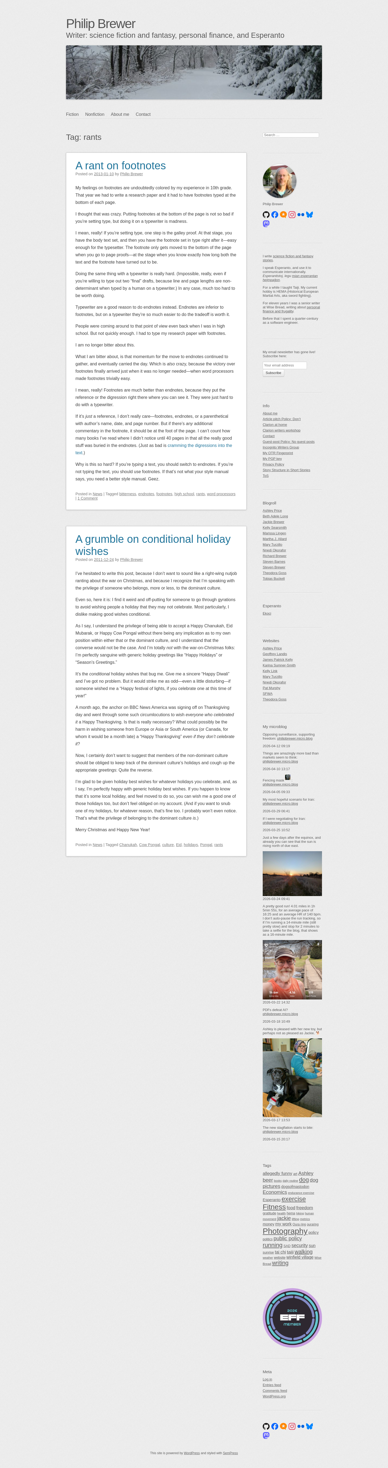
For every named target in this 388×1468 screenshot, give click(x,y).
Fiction (72, 114)
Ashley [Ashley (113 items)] (305, 1173)
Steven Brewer (274, 567)
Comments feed (275, 1391)
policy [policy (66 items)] (314, 1232)
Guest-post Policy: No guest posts (289, 442)
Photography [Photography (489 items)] (285, 1231)
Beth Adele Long (275, 516)
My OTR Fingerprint (278, 453)
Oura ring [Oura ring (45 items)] (299, 1224)
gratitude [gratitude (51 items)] (269, 1213)
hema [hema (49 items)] (291, 1213)
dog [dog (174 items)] (304, 1179)
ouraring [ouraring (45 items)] (312, 1224)
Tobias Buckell (274, 579)
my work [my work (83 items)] (283, 1223)
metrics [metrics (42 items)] (305, 1219)
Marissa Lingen (274, 533)
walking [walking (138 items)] (304, 1252)
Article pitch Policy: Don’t (282, 419)
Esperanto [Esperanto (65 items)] (271, 1200)
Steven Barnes (274, 562)
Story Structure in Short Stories (286, 470)
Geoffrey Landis (275, 654)
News (97, 494)
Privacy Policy (273, 464)
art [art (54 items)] (295, 1174)
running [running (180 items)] (272, 1245)
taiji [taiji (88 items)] (290, 1252)
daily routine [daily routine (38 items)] (290, 1180)
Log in (267, 1379)
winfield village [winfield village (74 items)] (299, 1257)
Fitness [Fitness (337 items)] (274, 1207)
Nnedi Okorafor (274, 550)
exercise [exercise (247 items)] (294, 1199)
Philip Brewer (100, 23)
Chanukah (128, 845)
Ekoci (267, 613)
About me (120, 114)
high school (184, 494)
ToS (266, 476)
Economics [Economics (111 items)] (275, 1192)
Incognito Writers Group (281, 447)
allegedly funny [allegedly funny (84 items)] (277, 1173)
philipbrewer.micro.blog (295, 738)
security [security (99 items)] (300, 1245)
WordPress (192, 1453)
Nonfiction (94, 114)
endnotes (146, 494)
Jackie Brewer (273, 522)
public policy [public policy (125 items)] (287, 1238)
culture (168, 845)
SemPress (230, 1453)
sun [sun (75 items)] (312, 1245)
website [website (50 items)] (279, 1258)
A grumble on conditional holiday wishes (153, 545)
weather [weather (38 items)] (268, 1257)
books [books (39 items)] (278, 1180)
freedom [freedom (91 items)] (304, 1207)
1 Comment (88, 498)
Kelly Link (270, 671)
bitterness (127, 494)
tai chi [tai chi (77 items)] (280, 1252)
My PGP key (272, 459)
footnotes (164, 494)
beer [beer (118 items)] (268, 1180)
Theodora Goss (274, 573)
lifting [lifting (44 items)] (295, 1219)
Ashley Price (272, 511)
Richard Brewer (274, 556)
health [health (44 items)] (281, 1213)
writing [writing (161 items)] (280, 1263)
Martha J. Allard (275, 539)
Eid (179, 845)
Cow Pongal (149, 845)
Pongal (206, 845)
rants (200, 494)
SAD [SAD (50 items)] (286, 1246)
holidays (191, 845)
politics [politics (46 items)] (268, 1239)
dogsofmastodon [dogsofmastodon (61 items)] (295, 1186)
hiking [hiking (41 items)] (300, 1213)
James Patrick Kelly (278, 660)
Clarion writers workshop (281, 430)
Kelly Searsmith (275, 528)
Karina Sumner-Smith (279, 665)
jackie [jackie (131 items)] (284, 1218)
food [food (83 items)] (291, 1207)
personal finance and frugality (291, 309)
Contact (143, 114)
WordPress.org (274, 1396)
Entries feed (272, 1385)
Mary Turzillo (272, 545)
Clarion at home (275, 425)
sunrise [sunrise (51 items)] (268, 1252)
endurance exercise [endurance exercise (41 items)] (301, 1192)
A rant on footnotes (120, 165)
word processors (221, 494)
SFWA (268, 694)
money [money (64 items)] (268, 1224)
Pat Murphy (271, 688)
